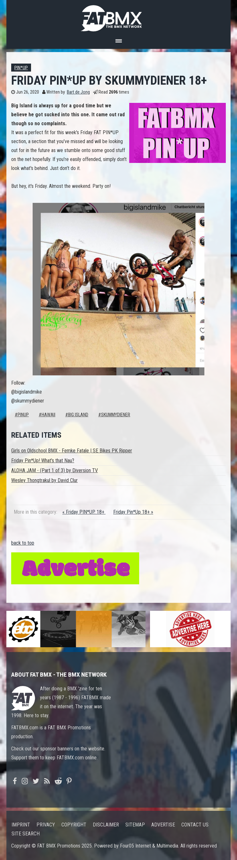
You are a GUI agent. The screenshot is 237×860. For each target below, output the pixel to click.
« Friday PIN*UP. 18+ (84, 512)
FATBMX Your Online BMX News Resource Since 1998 (118, 16)
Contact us (195, 825)
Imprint (21, 825)
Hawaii (48, 415)
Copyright (73, 825)
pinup (23, 415)
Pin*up (21, 68)
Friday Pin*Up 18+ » (133, 512)
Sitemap (135, 825)
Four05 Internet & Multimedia (149, 846)
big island (78, 415)
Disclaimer (106, 825)
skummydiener (115, 415)
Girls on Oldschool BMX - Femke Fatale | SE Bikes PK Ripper (71, 451)
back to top (22, 543)
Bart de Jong (78, 92)
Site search (26, 834)
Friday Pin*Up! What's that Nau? (42, 460)
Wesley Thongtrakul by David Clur (44, 480)
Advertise (163, 825)
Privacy (45, 825)
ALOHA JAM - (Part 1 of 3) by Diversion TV (54, 470)
